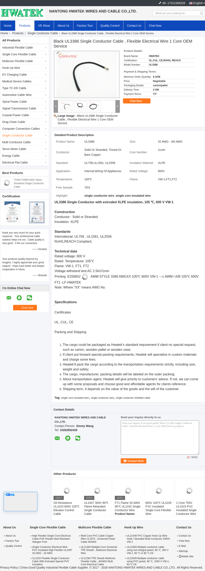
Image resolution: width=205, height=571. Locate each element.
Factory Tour (85, 25)
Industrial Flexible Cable (17, 47)
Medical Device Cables (16, 81)
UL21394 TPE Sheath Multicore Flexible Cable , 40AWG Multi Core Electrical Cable (98, 561)
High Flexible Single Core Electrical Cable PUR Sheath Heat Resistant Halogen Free (51, 538)
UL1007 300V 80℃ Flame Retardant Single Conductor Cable (96, 508)
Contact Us (134, 25)
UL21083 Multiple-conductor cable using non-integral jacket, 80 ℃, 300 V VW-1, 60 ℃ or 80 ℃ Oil (148, 550)
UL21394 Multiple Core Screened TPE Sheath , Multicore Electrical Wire (99, 550)
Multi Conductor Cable (16, 142)
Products (24, 25)
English (198, 3)
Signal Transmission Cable (19, 108)
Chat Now (155, 25)
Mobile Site (186, 556)
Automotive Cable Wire (17, 94)
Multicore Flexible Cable (17, 61)
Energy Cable (11, 155)
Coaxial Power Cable (15, 115)
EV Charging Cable (14, 74)
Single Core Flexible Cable (19, 54)
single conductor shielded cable (133, 397)
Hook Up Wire (11, 67)
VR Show (44, 25)
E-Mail (182, 546)
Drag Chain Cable (13, 122)
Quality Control (110, 25)
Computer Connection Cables (21, 128)
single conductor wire (102, 397)
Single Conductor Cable (43, 33)
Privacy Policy (9, 567)
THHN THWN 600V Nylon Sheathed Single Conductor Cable (29, 183)
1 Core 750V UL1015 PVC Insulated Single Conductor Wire (186, 508)
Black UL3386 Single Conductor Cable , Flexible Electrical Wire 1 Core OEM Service (88, 119)
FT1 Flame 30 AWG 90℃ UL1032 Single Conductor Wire (127, 506)
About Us (63, 25)
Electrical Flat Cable (15, 162)
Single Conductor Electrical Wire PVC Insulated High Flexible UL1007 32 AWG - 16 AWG (52, 550)
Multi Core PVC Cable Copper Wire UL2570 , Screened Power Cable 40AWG (98, 538)
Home (7, 25)
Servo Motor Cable (14, 149)
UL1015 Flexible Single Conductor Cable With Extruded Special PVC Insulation (50, 561)
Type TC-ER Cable (14, 88)
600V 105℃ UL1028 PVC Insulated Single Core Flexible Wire (159, 508)
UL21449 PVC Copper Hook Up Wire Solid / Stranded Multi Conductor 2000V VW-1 (148, 538)
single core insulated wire (75, 397)
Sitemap (183, 551)
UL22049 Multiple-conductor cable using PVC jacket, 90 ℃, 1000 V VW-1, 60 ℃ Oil (148, 561)
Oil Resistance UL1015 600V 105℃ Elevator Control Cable (67, 508)
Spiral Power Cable (14, 101)
